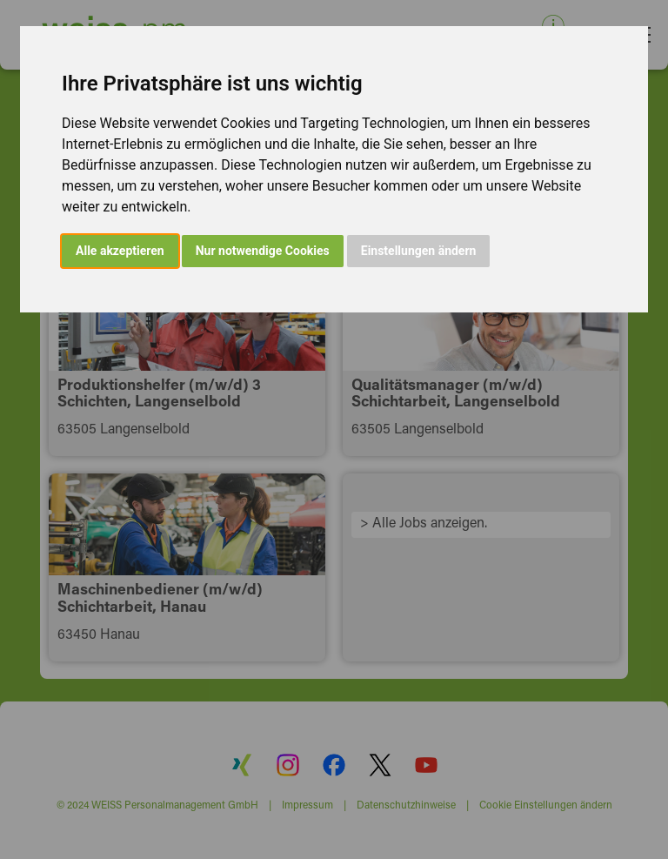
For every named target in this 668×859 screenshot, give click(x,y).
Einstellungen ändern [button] (419, 251)
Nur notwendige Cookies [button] (263, 251)
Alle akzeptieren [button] (120, 251)
